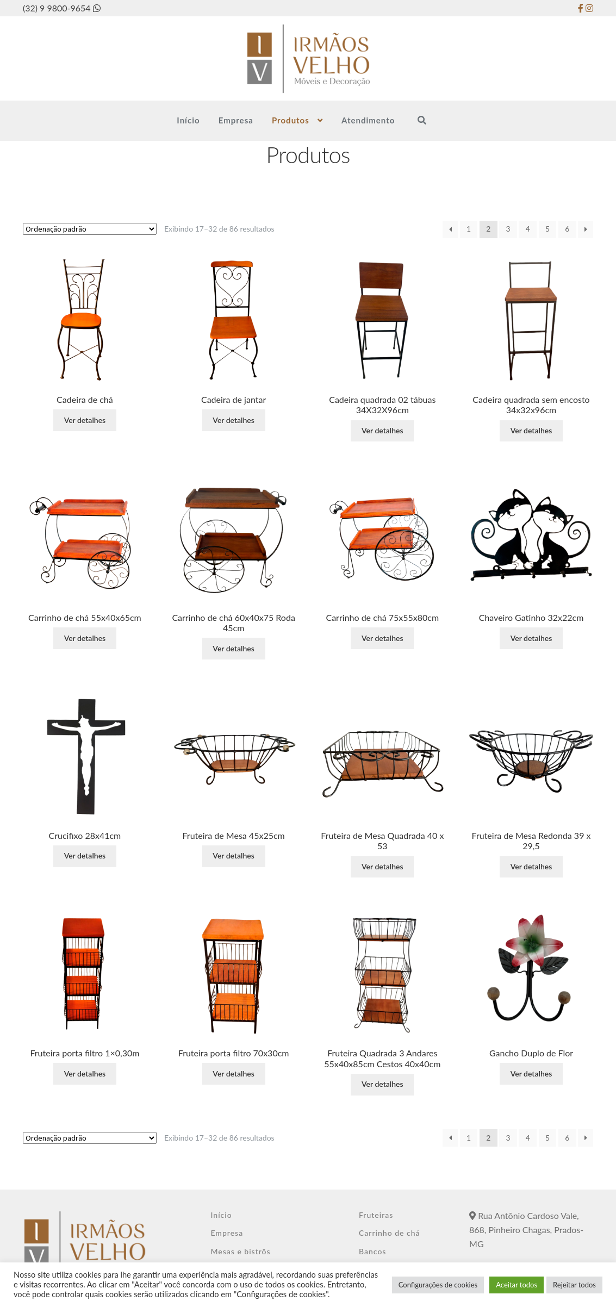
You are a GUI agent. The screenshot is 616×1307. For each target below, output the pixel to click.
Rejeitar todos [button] (574, 1284)
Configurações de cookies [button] (438, 1284)
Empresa (236, 120)
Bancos (372, 1251)
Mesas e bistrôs (240, 1251)
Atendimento (368, 120)
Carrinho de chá (389, 1232)
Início (188, 120)
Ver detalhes (85, 420)
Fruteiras (376, 1214)
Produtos (290, 120)
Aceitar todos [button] (516, 1284)
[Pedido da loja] (90, 229)
